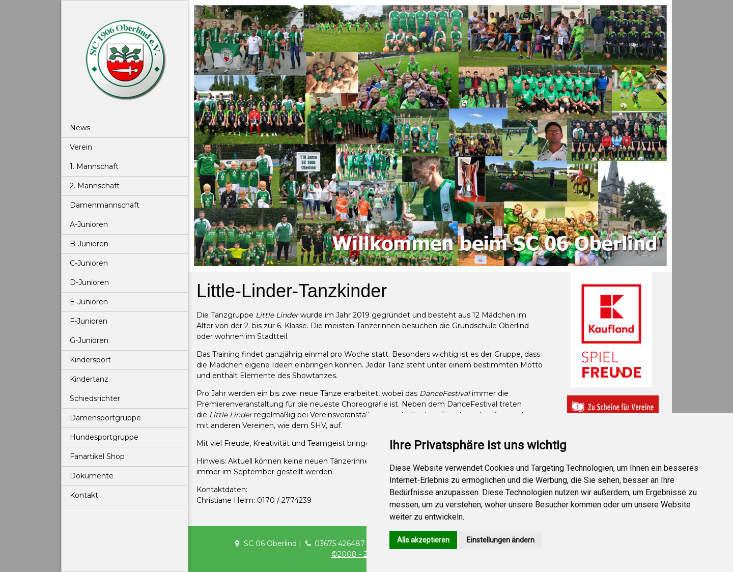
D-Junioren (89, 282)
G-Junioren (89, 340)
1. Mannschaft (94, 166)
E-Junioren (89, 301)
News (80, 127)
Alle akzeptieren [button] (423, 540)
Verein (81, 147)
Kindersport (90, 359)
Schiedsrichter (95, 398)
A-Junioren (89, 224)
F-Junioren (88, 321)
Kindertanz (89, 379)
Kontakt (84, 495)
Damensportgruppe (105, 417)
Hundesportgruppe (104, 437)
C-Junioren (89, 263)
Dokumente (92, 475)
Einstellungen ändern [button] (500, 540)
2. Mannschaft (95, 185)
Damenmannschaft (104, 205)
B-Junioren (89, 243)
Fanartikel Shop (97, 456)
